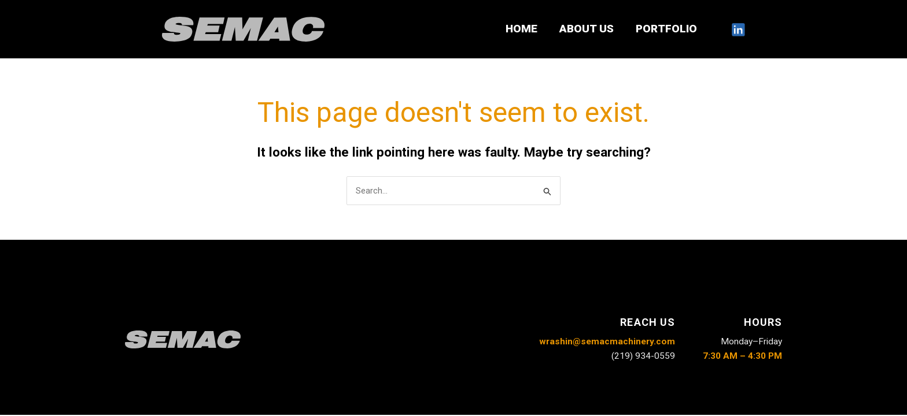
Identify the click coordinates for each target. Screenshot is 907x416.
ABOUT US (586, 28)
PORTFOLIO (666, 28)
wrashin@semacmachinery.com (607, 341)
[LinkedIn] (738, 29)
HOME (521, 28)
